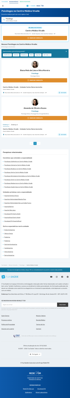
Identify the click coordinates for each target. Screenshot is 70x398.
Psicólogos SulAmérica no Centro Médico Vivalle (18, 161)
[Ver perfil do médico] (35, 64)
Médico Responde (25, 1)
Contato (38, 329)
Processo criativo (6, 320)
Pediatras (7, 237)
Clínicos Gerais (8, 233)
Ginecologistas (8, 252)
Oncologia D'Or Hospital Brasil (12, 221)
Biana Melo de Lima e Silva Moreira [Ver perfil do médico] (35, 70)
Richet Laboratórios (41, 392)
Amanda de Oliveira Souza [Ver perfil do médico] (35, 108)
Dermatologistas (9, 255)
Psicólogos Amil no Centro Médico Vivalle (16, 172)
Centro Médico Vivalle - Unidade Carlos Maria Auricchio (22, 87)
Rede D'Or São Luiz (28, 389)
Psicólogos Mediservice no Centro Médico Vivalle (18, 183)
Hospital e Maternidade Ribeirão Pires (15, 199)
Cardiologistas (8, 248)
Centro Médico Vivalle (35, 31)
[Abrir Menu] (2, 5)
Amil (31, 55)
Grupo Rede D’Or (44, 363)
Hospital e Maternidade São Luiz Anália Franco (17, 203)
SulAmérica (7, 55)
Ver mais (47, 55)
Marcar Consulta (13, 265)
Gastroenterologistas (10, 244)
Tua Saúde (4, 1)
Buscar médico (13, 1)
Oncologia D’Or (41, 389)
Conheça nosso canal (51, 277)
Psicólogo (22, 265)
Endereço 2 (14, 125)
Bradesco (24, 55)
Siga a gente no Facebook (62, 277)
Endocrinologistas (9, 230)
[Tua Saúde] (9, 277)
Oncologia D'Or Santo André (12, 214)
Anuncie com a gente (7, 329)
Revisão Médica (40, 320)
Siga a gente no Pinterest (68, 277)
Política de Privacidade (8, 324)
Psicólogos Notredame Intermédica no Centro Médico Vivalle (22, 176)
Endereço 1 (6, 125)
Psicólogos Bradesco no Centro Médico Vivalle (17, 169)
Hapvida (38, 55)
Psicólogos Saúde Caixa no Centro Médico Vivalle (18, 187)
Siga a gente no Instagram (57, 277)
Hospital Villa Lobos (10, 210)
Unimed (16, 55)
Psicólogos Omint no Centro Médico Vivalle (16, 180)
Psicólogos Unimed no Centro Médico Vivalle (17, 165)
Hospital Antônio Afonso (11, 196)
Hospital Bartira (9, 206)
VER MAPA (62, 93)
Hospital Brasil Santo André (12, 217)
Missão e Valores (41, 316)
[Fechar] (66, 51)
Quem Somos (5, 316)
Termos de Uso (40, 324)
